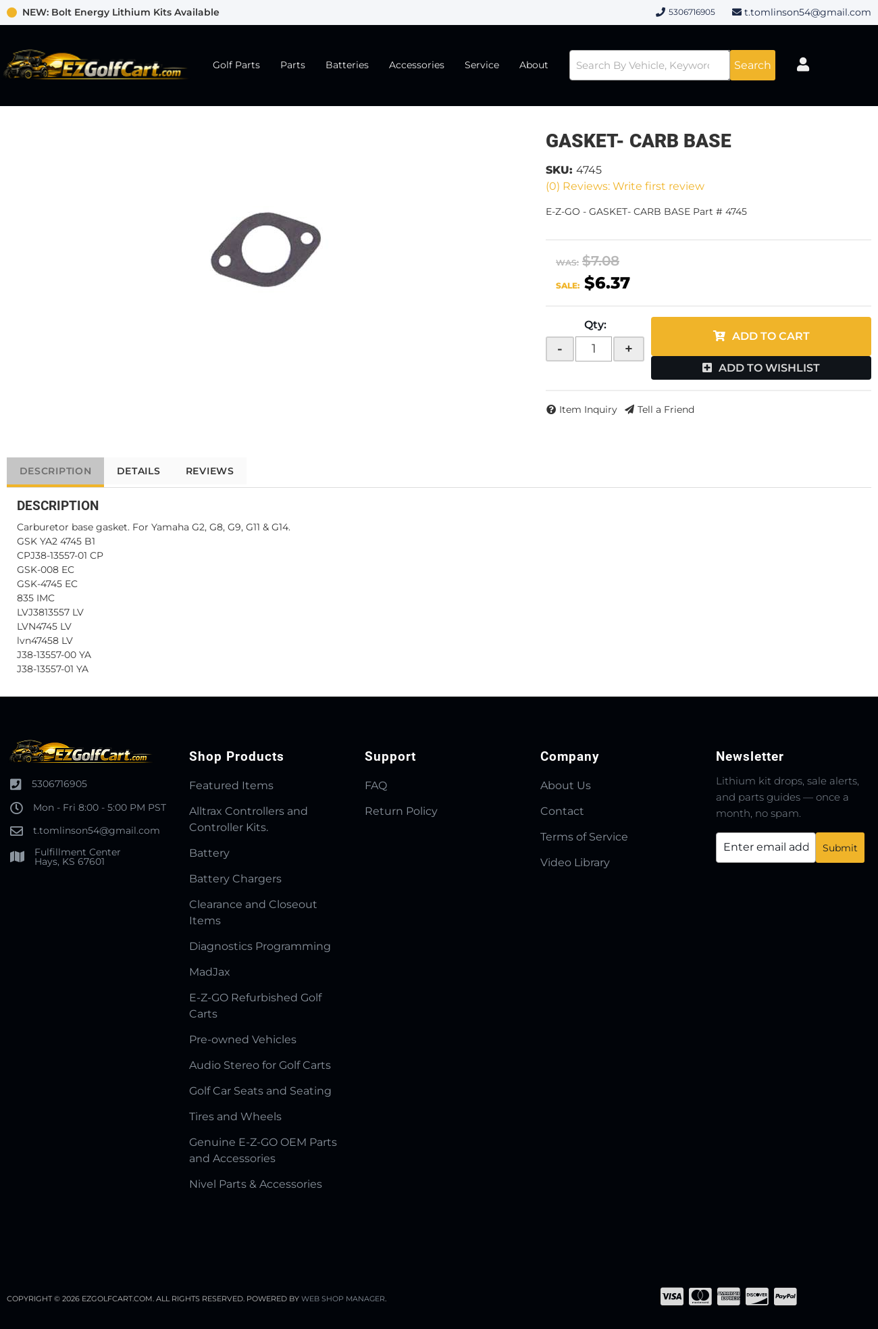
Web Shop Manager (343, 1298)
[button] (666, 65)
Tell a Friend (666, 409)
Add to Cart (771, 336)
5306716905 (59, 784)
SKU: (559, 170)
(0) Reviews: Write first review (625, 186)
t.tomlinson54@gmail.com (807, 12)
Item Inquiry (588, 409)
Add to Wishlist (769, 367)
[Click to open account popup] (813, 66)
